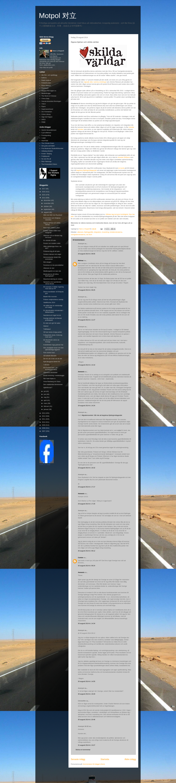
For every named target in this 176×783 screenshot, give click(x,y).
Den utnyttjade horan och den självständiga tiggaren (53, 349)
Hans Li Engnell (58, 51)
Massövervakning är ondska (52, 279)
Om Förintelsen (46, 112)
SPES (43, 119)
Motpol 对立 (57, 16)
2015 (44, 195)
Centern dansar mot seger (52, 254)
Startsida (105, 759)
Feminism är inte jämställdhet (53, 265)
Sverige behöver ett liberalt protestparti (52, 319)
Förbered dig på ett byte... (52, 251)
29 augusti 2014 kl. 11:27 (86, 320)
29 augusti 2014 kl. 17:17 (86, 487)
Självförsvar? (47, 387)
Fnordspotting (46, 135)
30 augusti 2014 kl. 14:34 (86, 623)
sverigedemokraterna (78, 234)
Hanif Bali (44, 140)
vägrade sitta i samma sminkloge (95, 82)
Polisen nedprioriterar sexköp (53, 299)
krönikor (81, 129)
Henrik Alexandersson (48, 130)
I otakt (43, 138)
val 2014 (89, 234)
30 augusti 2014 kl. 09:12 (86, 551)
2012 (44, 416)
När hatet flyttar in (49, 378)
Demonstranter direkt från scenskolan (52, 258)
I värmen (46, 365)
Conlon (80, 557)
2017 (44, 189)
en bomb (121, 168)
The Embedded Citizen (49, 164)
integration (97, 232)
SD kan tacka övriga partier (52, 332)
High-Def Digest (46, 117)
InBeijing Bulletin (47, 151)
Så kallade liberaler (49, 356)
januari (46, 409)
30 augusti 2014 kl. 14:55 (86, 681)
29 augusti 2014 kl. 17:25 (86, 504)
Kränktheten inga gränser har (53, 345)
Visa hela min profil (46, 67)
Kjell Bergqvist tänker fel (51, 361)
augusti (46, 212)
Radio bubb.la (46, 80)
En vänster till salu (49, 240)
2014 (44, 198)
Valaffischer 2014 (49, 302)
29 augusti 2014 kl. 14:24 (86, 405)
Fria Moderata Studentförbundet (52, 148)
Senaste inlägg (78, 759)
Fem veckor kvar (49, 352)
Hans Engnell (43, 439)
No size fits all (46, 159)
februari (46, 406)
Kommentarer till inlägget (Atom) (94, 764)
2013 (44, 413)
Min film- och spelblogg (49, 75)
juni (45, 394)
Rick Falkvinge (46, 161)
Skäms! (45, 326)
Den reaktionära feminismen (53, 384)
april (45, 400)
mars (46, 403)
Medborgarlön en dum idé (52, 271)
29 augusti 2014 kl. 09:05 (86, 254)
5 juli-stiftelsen (46, 133)
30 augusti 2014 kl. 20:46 (86, 719)
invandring (105, 232)
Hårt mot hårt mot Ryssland (52, 215)
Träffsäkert (47, 329)
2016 (44, 192)
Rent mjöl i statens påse (51, 228)
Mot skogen (47, 262)
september (47, 209)
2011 (44, 419)
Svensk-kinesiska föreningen (51, 101)
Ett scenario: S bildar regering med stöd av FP (53, 288)
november (47, 203)
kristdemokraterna (116, 232)
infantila (131, 127)
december (47, 200)
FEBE (43, 122)
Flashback (44, 88)
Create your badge (45, 464)
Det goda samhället (48, 146)
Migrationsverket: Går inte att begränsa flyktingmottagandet (102, 415)
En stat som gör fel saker (51, 323)
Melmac (81, 260)
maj (45, 397)
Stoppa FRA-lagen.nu (48, 91)
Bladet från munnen (50, 296)
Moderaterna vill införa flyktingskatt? (51, 275)
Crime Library (46, 114)
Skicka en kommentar (83, 750)
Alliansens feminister (50, 372)
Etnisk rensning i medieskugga (53, 375)
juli (45, 391)
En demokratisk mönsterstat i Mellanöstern (53, 311)
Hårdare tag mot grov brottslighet (117, 214)
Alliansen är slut (48, 268)
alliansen (80, 232)
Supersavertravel (47, 109)
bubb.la (43, 78)
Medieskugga (46, 93)
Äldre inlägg (130, 759)
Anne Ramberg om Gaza (51, 381)
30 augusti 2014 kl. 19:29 (86, 694)
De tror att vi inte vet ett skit (52, 359)
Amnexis (81, 372)
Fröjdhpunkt (45, 156)
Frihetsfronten (46, 83)
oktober (46, 206)
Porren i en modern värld (51, 243)
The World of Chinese (48, 96)
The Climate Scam (47, 143)
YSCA (43, 104)
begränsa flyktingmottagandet (86, 170)
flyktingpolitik (88, 232)
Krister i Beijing (46, 154)
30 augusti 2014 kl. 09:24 (86, 566)
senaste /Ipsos (124, 157)
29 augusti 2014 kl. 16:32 (86, 468)
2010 (44, 422)
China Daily (45, 98)
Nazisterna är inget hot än (52, 315)
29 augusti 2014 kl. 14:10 (86, 365)
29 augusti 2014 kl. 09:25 (86, 290)
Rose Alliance (46, 85)
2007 (44, 431)
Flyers (43, 106)
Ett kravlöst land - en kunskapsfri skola (50, 368)
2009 (44, 425)
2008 (44, 428)
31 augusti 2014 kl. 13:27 (86, 745)
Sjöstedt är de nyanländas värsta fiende (52, 283)
